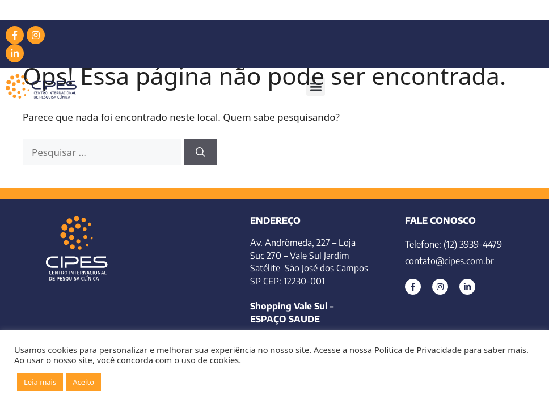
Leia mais (40, 382)
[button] (315, 86)
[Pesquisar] (200, 152)
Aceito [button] (83, 382)
